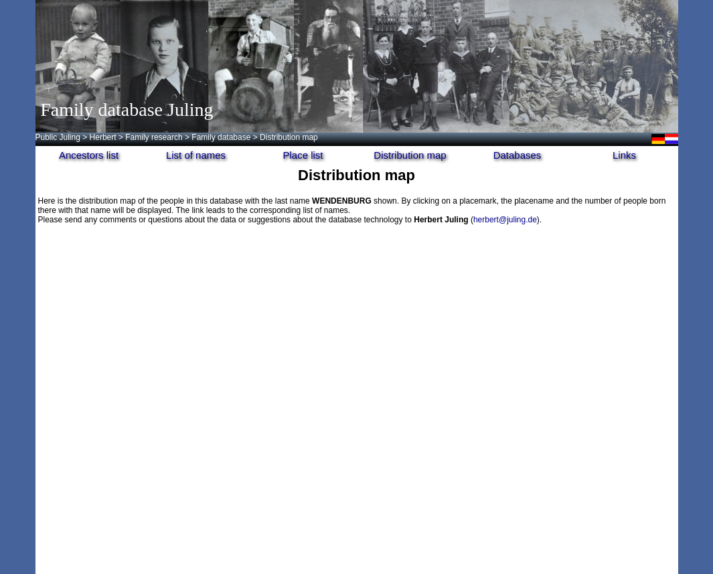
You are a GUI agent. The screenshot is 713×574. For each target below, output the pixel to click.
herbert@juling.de (505, 219)
